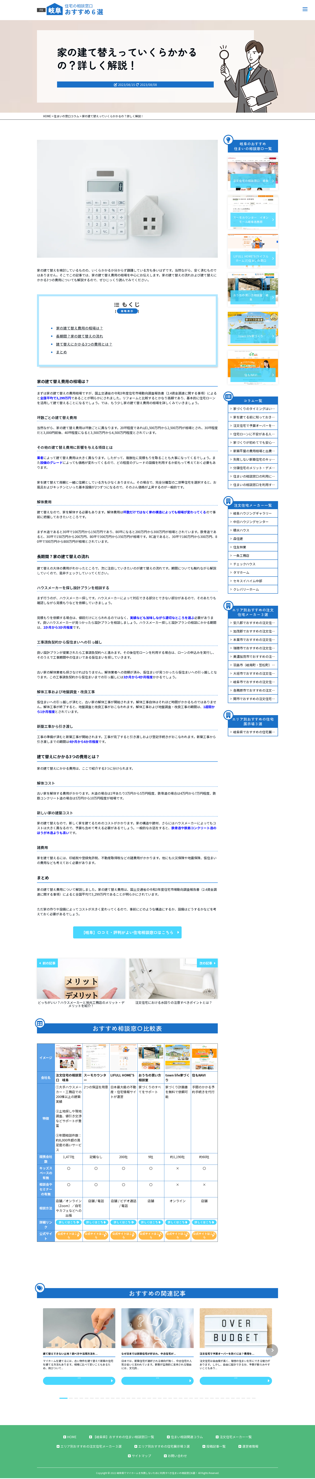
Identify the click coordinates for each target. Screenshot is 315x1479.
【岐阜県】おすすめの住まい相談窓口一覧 (121, 1437)
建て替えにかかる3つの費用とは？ (84, 344)
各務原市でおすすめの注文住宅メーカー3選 (252, 691)
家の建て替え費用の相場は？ (79, 328)
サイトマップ (139, 1456)
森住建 (236, 538)
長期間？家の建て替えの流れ (79, 336)
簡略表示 (127, 311)
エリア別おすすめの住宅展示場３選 (162, 1447)
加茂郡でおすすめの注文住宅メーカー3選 (252, 632)
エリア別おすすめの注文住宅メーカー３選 (89, 1447)
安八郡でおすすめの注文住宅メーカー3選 (252, 623)
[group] (79, 1349)
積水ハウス (239, 530)
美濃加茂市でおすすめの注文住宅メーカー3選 (252, 657)
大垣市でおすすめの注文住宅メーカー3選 (252, 674)
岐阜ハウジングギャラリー (251, 513)
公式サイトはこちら (68, 1235)
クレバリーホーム (244, 589)
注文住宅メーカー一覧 (234, 1437)
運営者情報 (248, 1447)
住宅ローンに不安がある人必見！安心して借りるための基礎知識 (252, 435)
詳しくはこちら (69, 1222)
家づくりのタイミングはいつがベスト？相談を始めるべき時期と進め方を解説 (252, 409)
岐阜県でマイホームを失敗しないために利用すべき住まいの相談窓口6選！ (157, 1474)
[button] (272, 1351)
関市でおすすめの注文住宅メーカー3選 (252, 699)
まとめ (61, 352)
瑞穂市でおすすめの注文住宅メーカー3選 (252, 649)
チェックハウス (243, 563)
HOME (69, 1437)
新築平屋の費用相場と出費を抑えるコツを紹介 (252, 451)
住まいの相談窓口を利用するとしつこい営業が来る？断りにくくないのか (252, 485)
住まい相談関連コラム (185, 1437)
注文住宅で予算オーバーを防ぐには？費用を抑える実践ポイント (252, 426)
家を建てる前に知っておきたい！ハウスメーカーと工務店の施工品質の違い (252, 418)
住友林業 (238, 547)
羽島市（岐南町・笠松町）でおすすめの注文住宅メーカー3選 (252, 665)
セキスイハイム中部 (246, 580)
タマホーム (239, 572)
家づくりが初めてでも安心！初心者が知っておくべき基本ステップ (252, 443)
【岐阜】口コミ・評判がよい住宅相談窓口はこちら (130, 932)
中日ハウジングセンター (249, 521)
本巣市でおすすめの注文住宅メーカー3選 (252, 640)
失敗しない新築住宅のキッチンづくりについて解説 (252, 460)
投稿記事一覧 (214, 1447)
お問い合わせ (175, 1456)
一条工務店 (239, 555)
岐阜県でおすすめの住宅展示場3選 (252, 732)
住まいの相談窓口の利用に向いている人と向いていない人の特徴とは (252, 477)
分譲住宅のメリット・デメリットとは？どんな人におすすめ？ (252, 468)
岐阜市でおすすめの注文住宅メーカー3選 (252, 682)
